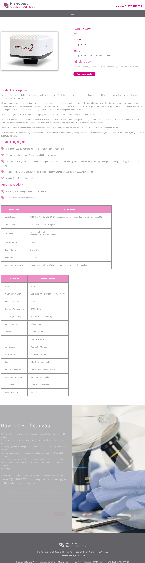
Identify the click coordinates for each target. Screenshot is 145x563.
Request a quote (84, 74)
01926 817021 (133, 6)
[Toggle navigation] (72, 14)
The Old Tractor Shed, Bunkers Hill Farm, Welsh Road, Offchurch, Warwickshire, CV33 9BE (72, 560)
